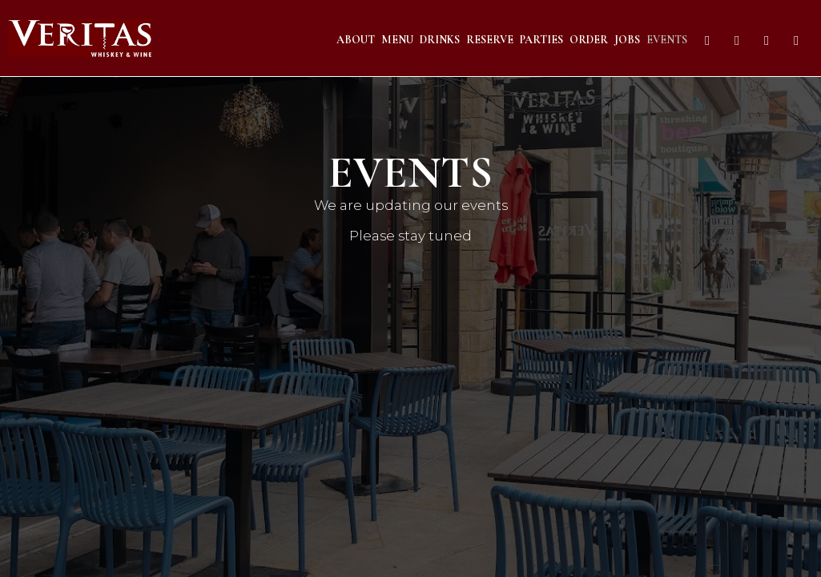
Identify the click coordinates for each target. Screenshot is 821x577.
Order (588, 39)
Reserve (489, 39)
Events (666, 39)
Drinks (440, 39)
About (355, 39)
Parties (541, 39)
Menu (397, 39)
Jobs (627, 39)
